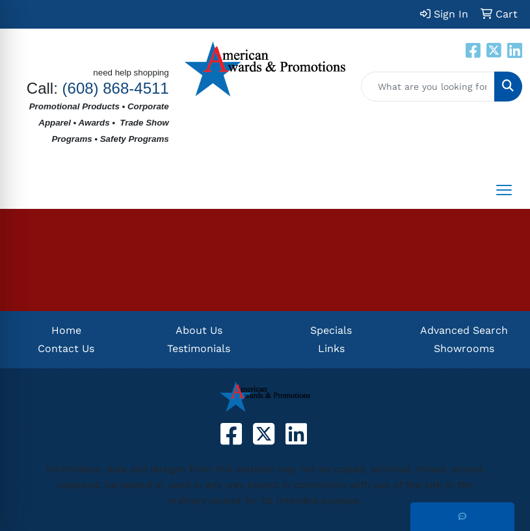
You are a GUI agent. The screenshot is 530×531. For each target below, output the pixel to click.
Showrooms (464, 348)
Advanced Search (464, 330)
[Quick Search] (428, 87)
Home (66, 330)
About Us (199, 330)
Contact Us (66, 348)
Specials (331, 330)
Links (331, 348)
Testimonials (198, 348)
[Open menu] (504, 190)
